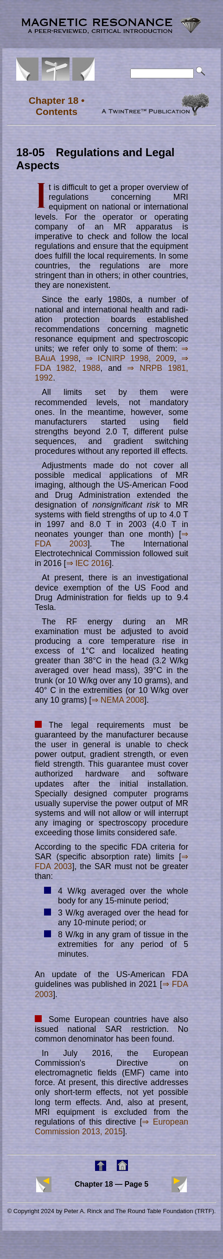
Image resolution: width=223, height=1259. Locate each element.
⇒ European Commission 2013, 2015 (111, 1126)
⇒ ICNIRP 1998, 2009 (130, 358)
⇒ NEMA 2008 (117, 700)
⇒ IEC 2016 (87, 563)
